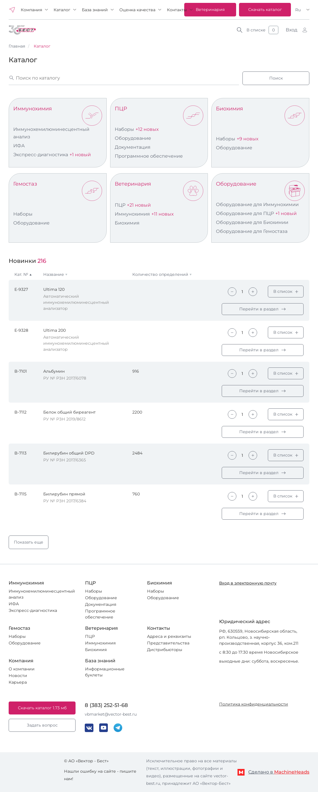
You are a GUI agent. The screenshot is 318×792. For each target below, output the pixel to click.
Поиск (276, 78)
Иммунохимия (32, 108)
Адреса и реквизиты (169, 636)
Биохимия (229, 108)
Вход (291, 30)
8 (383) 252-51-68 (106, 705)
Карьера (18, 682)
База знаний (95, 9)
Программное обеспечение (149, 156)
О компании (22, 669)
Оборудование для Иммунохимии (257, 204)
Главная (17, 46)
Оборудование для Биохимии (252, 222)
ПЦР (121, 108)
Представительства (168, 643)
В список (282, 291)
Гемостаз (25, 184)
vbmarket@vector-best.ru (111, 714)
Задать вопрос (42, 725)
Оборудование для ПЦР (245, 213)
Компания (31, 9)
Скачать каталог (265, 9)
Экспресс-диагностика (40, 154)
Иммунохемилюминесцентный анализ (51, 133)
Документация (132, 147)
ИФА (19, 145)
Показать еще (28, 542)
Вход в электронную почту (247, 583)
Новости (18, 675)
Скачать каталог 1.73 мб (42, 707)
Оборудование (133, 138)
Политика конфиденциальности (253, 704)
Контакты (177, 9)
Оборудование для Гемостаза (251, 231)
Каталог (62, 9)
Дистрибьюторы (164, 649)
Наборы (124, 129)
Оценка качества (137, 9)
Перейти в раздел (259, 309)
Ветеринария (210, 9)
